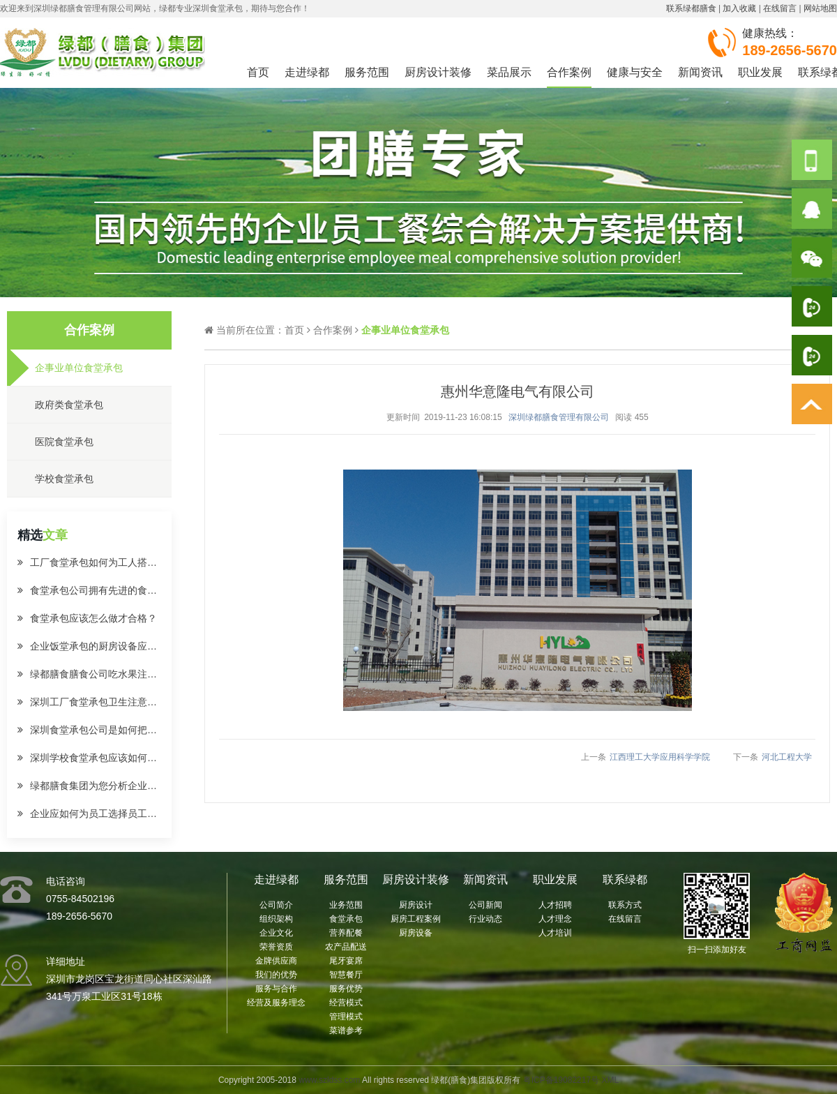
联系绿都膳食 (691, 8)
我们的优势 (276, 975)
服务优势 (346, 989)
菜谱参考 (346, 1030)
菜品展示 (509, 72)
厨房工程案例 (416, 919)
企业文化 (276, 933)
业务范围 (346, 905)
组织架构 (276, 919)
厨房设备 (415, 933)
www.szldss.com (329, 1080)
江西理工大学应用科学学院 (660, 757)
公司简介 (276, 905)
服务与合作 (276, 989)
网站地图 (820, 8)
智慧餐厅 (346, 975)
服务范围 (367, 72)
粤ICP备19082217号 (561, 1080)
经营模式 (346, 1002)
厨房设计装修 (438, 72)
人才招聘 (555, 905)
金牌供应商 (276, 961)
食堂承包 (346, 919)
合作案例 (569, 72)
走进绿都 (307, 72)
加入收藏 (739, 8)
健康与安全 (635, 72)
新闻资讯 (700, 72)
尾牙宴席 (346, 961)
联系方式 (625, 905)
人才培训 (555, 933)
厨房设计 (415, 905)
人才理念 (555, 919)
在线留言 (780, 8)
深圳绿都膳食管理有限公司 (558, 417)
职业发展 (760, 72)
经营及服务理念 (276, 1002)
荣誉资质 (276, 947)
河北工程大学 (787, 757)
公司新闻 (485, 905)
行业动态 (485, 919)
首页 (258, 72)
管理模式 (346, 1016)
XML (610, 1080)
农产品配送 (346, 947)
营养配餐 (346, 933)
